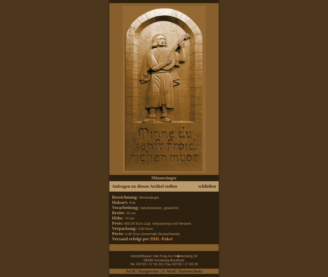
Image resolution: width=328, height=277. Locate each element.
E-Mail (169, 271)
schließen (207, 186)
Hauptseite (149, 271)
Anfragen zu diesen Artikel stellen (144, 186)
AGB (131, 271)
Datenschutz (190, 271)
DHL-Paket (161, 238)
